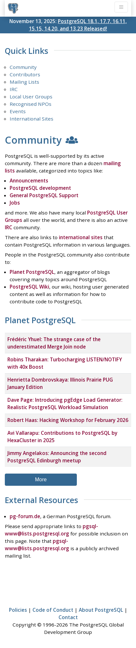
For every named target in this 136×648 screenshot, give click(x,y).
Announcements (29, 180)
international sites (81, 237)
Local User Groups (31, 96)
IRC (14, 89)
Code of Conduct (52, 610)
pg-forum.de (25, 516)
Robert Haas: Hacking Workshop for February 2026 (67, 420)
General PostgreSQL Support (44, 195)
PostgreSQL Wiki (29, 286)
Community (23, 67)
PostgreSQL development (40, 188)
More (41, 479)
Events (18, 111)
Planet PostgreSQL (32, 272)
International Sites (31, 118)
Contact (68, 617)
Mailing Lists (24, 82)
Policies (18, 610)
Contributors (25, 74)
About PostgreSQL (101, 610)
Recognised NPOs (30, 104)
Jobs (15, 202)
